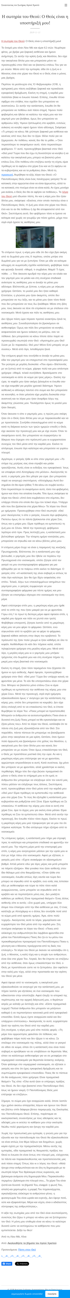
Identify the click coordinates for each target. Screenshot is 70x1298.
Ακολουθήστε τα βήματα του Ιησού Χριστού (32, 1243)
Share (7, 1264)
